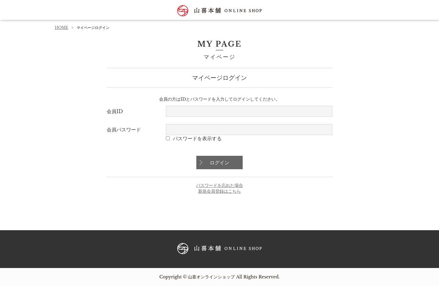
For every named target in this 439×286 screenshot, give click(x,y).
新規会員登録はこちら (219, 191)
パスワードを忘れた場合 (219, 185)
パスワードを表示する (197, 138)
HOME (61, 27)
